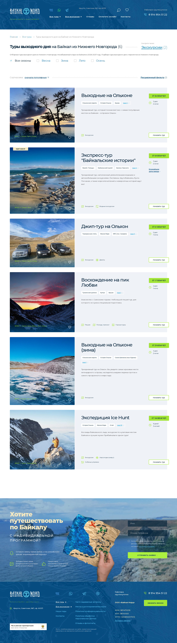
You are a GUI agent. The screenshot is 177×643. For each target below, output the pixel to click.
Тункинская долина (89, 293)
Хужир (117, 103)
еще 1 (119, 293)
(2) (154, 77)
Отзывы (90, 16)
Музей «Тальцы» (88, 168)
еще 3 (132, 234)
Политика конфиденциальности (90, 611)
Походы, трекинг (103, 325)
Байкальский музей (105, 168)
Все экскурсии (72, 16)
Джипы (102, 260)
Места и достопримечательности (90, 607)
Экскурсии (89, 135)
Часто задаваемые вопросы (88, 602)
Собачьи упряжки (92, 462)
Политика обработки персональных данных (85, 617)
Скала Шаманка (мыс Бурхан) (125, 357)
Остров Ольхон (105, 103)
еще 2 (125, 103)
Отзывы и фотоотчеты (85, 623)
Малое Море (104, 234)
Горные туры (121, 325)
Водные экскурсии (107, 206)
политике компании (147, 546)
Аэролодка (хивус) (107, 457)
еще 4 (134, 168)
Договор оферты (122, 621)
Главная (14, 37)
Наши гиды (61, 611)
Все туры (54, 16)
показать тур (159, 135)
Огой (112, 425)
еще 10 (119, 425)
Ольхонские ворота (89, 103)
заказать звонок (155, 603)
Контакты (125, 16)
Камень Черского (122, 168)
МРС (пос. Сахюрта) (120, 234)
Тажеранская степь (89, 234)
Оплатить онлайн (107, 16)
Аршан (111, 293)
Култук (102, 293)
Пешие (87, 325)
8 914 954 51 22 (158, 14)
